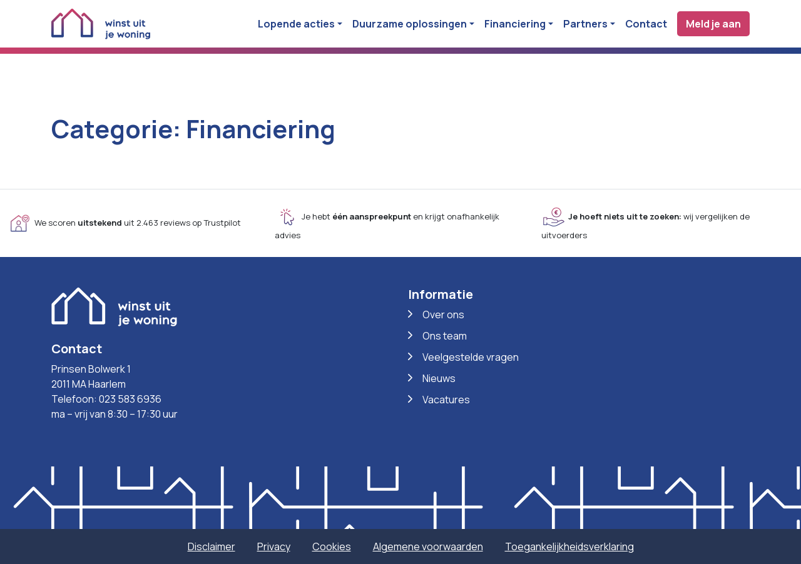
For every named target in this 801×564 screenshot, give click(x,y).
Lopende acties (296, 24)
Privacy (273, 546)
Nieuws (439, 378)
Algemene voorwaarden (428, 546)
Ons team (444, 336)
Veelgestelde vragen (470, 357)
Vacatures (446, 399)
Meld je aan (713, 24)
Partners (585, 24)
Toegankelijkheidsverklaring (569, 546)
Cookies (331, 546)
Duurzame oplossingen (409, 24)
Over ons (443, 314)
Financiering (515, 24)
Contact (646, 24)
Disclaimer (211, 546)
